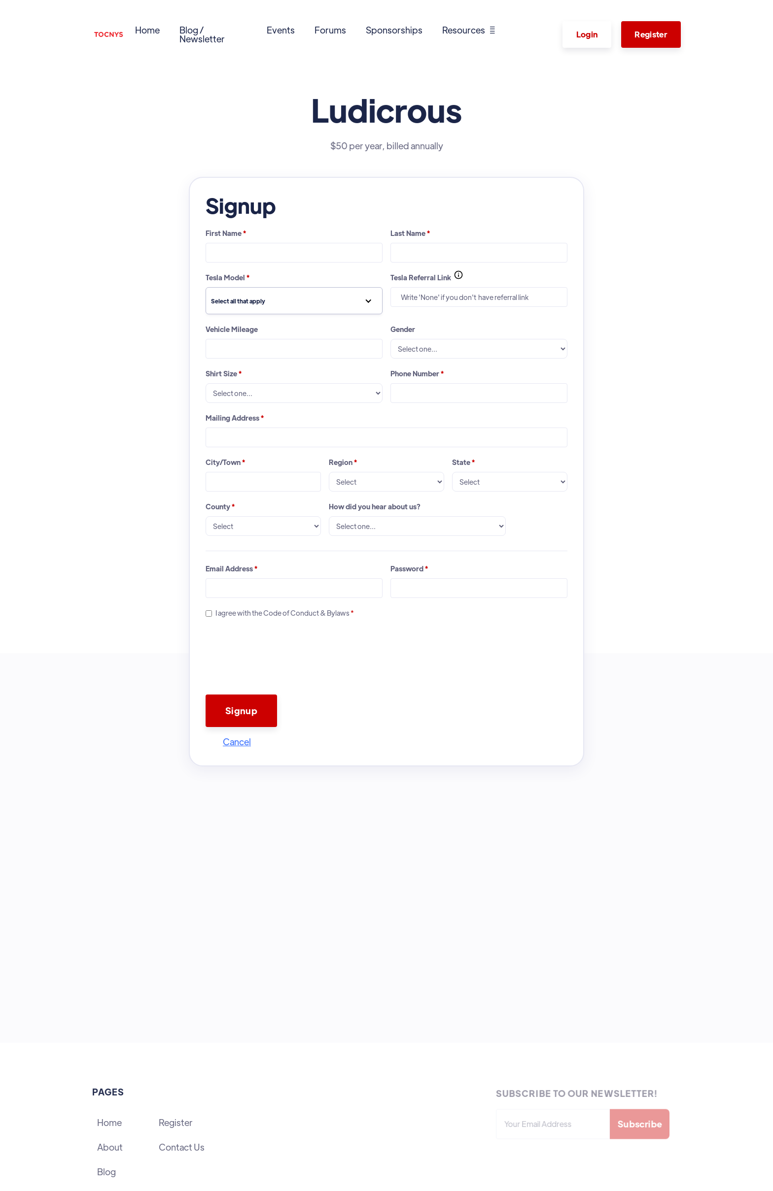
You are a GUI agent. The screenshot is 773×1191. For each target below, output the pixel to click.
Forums (330, 29)
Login (587, 34)
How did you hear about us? (375, 506)
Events (281, 29)
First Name (226, 233)
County (220, 506)
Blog (106, 1171)
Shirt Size (224, 373)
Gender (402, 329)
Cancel (237, 741)
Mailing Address (235, 417)
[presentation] (280, 671)
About (110, 1147)
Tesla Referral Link (420, 277)
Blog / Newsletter (202, 34)
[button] (468, 30)
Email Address (231, 568)
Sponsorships (394, 29)
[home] (108, 34)
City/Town (225, 462)
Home (147, 29)
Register (650, 34)
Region (343, 462)
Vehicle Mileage (232, 329)
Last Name (410, 233)
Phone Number (417, 373)
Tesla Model (227, 277)
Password (409, 568)
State (463, 462)
